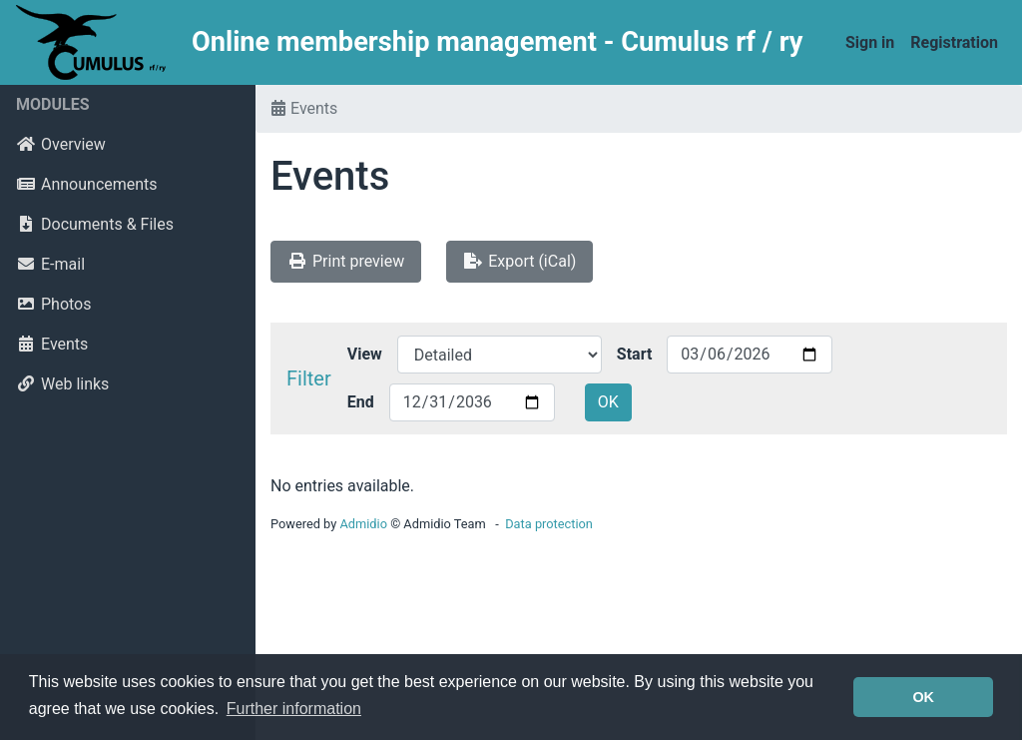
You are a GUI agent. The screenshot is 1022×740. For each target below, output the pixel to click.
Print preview (345, 261)
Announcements (87, 184)
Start (635, 354)
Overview (61, 144)
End (360, 401)
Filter (308, 378)
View (364, 354)
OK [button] (923, 697)
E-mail (50, 264)
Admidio (363, 523)
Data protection (549, 523)
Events (52, 344)
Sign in (869, 42)
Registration (954, 42)
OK (608, 401)
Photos (54, 304)
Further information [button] (294, 708)
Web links (62, 383)
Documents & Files (95, 224)
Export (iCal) (519, 261)
